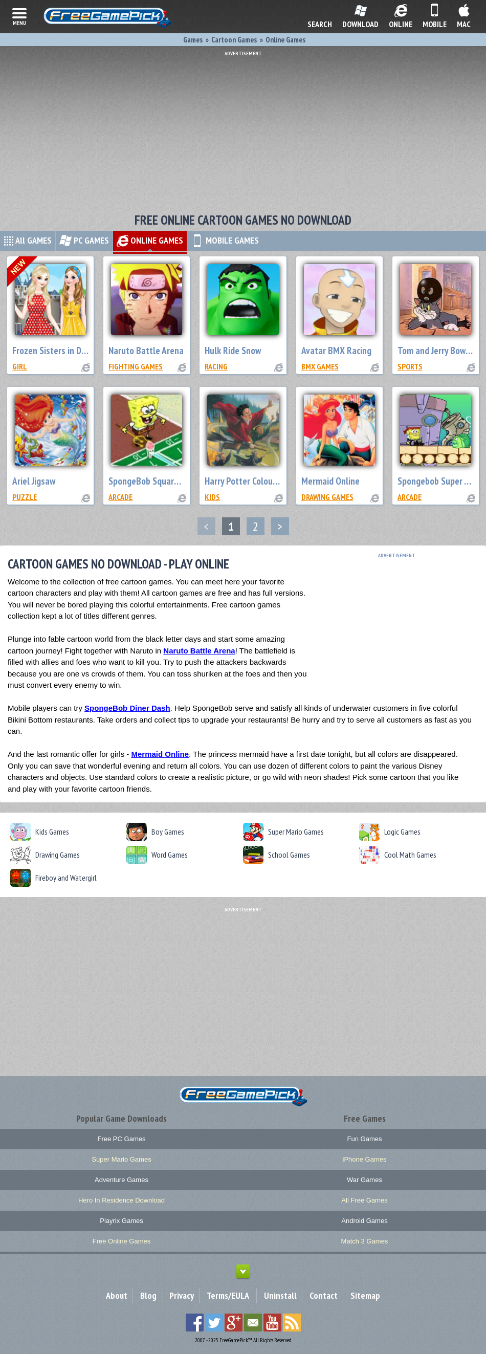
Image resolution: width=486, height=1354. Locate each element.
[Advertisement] (243, 128)
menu (19, 16)
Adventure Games (121, 1180)
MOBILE (225, 240)
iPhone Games (365, 1159)
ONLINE (150, 240)
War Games (364, 1180)
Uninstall (280, 1295)
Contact (324, 1295)
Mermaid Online (330, 481)
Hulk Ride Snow (233, 350)
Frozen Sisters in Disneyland (64, 350)
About (116, 1295)
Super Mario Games (121, 1159)
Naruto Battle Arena (146, 350)
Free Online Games (121, 1241)
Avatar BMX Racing (336, 350)
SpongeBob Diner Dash (127, 708)
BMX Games (320, 366)
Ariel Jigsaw (33, 481)
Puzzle (24, 497)
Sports (410, 366)
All (28, 240)
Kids (212, 497)
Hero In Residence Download (121, 1200)
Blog (148, 1295)
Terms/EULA (228, 1295)
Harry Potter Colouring (246, 481)
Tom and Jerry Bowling (438, 350)
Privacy (181, 1295)
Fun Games (364, 1139)
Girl (19, 366)
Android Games (364, 1221)
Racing (216, 366)
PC (84, 240)
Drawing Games (327, 497)
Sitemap (365, 1295)
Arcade (120, 497)
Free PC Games (122, 1139)
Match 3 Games (364, 1241)
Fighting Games (135, 366)
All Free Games (364, 1200)
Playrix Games (121, 1221)
